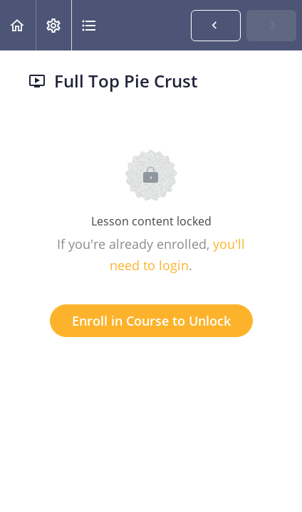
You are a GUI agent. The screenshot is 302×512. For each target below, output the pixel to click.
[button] (18, 25)
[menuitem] (53, 25)
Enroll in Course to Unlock (151, 320)
